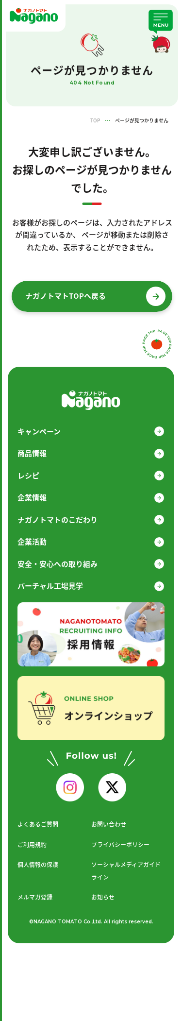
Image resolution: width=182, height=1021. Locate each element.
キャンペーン (39, 431)
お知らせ (103, 897)
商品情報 (32, 453)
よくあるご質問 (37, 824)
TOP (95, 120)
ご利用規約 (32, 844)
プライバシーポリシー (120, 844)
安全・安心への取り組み (57, 564)
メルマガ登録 (34, 897)
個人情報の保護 (37, 864)
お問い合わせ (108, 824)
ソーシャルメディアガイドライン (126, 871)
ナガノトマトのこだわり (57, 519)
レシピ (28, 475)
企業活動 (32, 541)
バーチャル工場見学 (50, 585)
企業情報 (32, 497)
